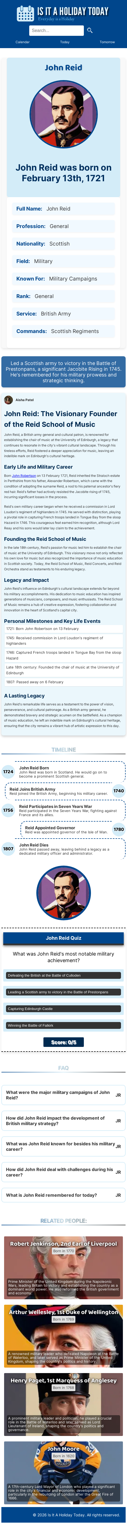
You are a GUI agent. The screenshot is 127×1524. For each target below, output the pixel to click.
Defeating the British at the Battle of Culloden (44, 975)
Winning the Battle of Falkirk (30, 1025)
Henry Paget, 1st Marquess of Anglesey (64, 1381)
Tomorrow (107, 42)
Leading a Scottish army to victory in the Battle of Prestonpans (58, 992)
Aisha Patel (25, 400)
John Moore (63, 1449)
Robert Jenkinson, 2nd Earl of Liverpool (63, 1244)
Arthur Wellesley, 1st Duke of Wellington (63, 1312)
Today (65, 42)
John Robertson (24, 476)
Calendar (22, 42)
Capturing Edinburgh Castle (30, 1009)
